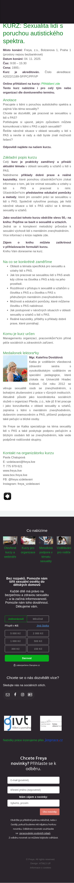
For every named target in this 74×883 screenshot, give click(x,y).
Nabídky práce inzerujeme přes (33, 740)
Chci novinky (50, 811)
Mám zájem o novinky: (33, 797)
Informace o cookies (40, 867)
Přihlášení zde (50, 83)
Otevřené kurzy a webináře (10, 552)
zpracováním (26, 833)
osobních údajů (42, 833)
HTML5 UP (45, 863)
